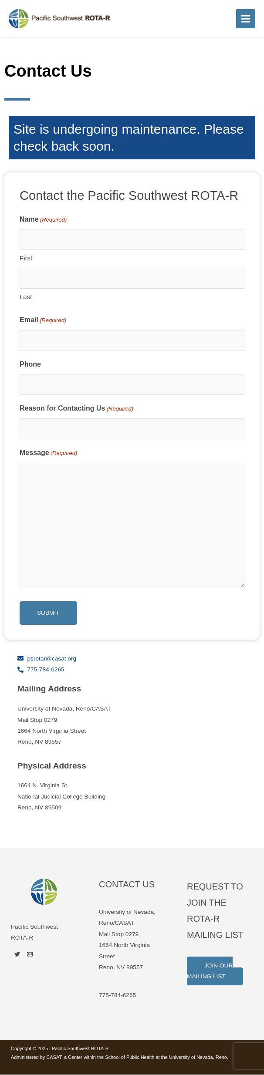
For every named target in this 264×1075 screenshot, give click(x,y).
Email (43, 321)
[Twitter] (17, 954)
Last (26, 297)
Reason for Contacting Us (76, 409)
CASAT (53, 1057)
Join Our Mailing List (210, 971)
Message (48, 453)
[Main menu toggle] (246, 19)
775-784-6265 (117, 995)
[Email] (30, 954)
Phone (30, 364)
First (26, 259)
